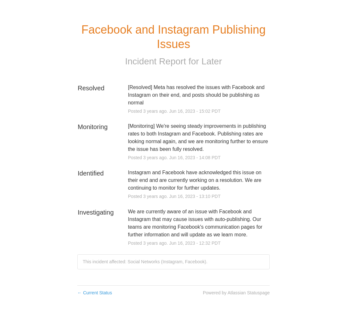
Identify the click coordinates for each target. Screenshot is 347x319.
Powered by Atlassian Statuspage (236, 292)
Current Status (94, 292)
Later (211, 61)
